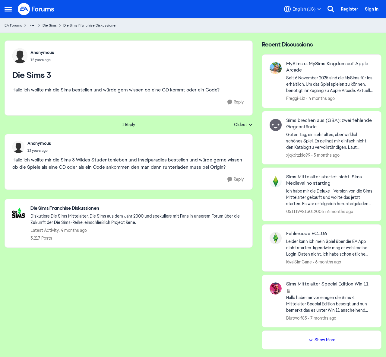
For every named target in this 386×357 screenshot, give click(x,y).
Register (349, 9)
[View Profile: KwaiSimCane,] (276, 238)
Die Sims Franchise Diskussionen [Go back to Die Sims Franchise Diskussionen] (90, 25)
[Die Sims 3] (39, 150)
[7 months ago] (322, 318)
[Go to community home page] (36, 9)
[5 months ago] (326, 155)
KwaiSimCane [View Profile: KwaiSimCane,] (299, 262)
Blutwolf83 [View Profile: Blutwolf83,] (296, 317)
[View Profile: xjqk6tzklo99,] (276, 125)
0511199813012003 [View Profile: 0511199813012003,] (305, 211)
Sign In (371, 9)
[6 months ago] (339, 212)
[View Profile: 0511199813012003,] (276, 181)
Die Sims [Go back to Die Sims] (50, 25)
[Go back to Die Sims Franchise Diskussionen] (138, 208)
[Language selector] (302, 9)
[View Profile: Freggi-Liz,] (276, 68)
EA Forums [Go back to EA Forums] (13, 25)
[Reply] (235, 102)
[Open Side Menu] (8, 9)
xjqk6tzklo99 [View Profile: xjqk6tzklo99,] (298, 155)
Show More (321, 340)
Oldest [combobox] (243, 125)
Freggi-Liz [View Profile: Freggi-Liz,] (295, 98)
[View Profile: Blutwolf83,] (276, 288)
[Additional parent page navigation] (32, 25)
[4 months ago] (320, 98)
